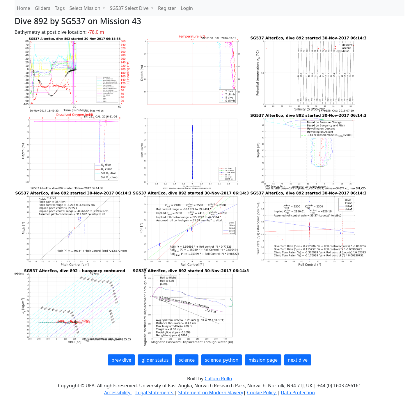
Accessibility (118, 392)
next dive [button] (298, 360)
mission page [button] (263, 360)
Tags (60, 8)
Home (23, 8)
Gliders (42, 8)
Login (187, 8)
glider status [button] (154, 360)
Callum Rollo (218, 378)
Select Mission (86, 8)
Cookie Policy (262, 392)
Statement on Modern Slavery (210, 392)
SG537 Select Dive (130, 8)
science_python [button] (221, 360)
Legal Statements (154, 392)
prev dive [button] (121, 360)
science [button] (187, 360)
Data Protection (298, 392)
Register (167, 8)
